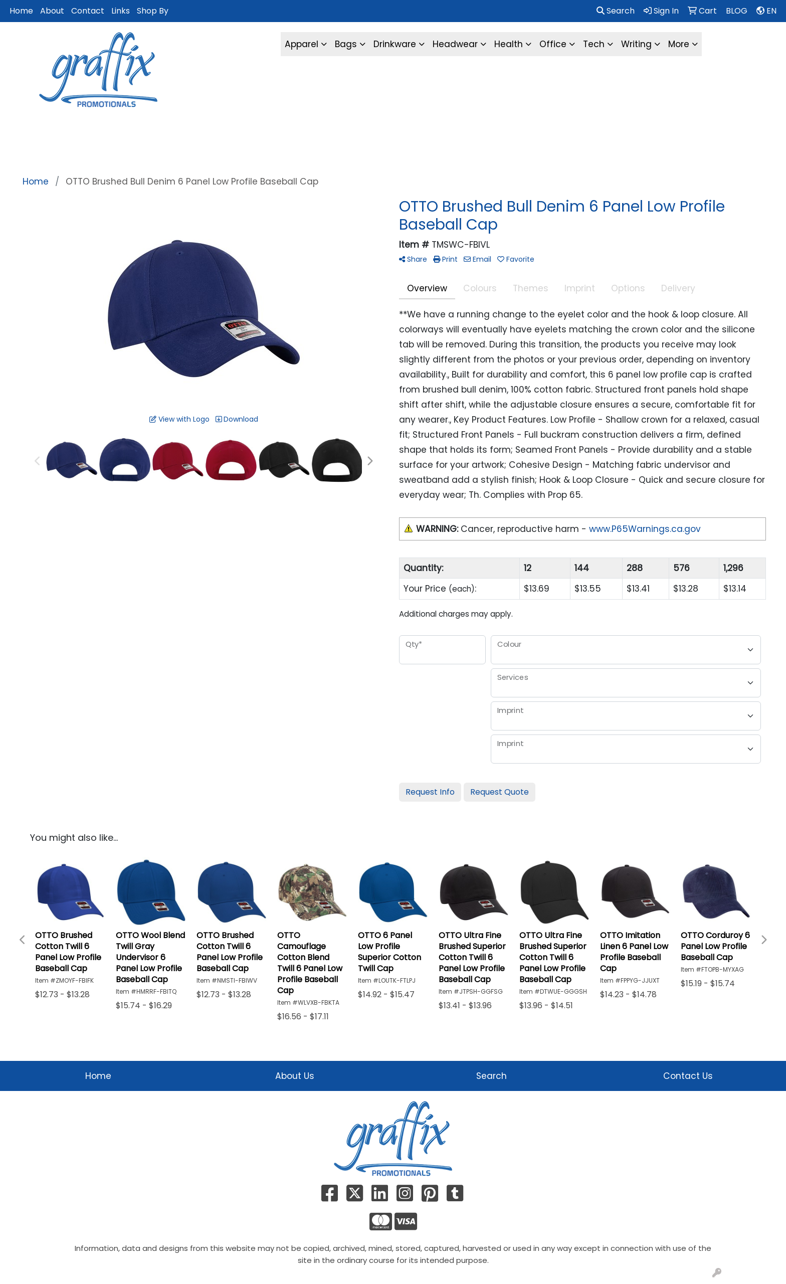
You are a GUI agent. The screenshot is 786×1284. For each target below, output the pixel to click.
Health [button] (508, 44)
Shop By (152, 11)
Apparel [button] (301, 44)
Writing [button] (636, 44)
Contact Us (688, 1076)
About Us (294, 1076)
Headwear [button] (455, 44)
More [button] (678, 44)
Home (21, 11)
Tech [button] (594, 44)
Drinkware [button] (394, 44)
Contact (87, 11)
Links (120, 11)
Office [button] (552, 44)
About (52, 11)
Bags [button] (346, 44)
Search (616, 11)
